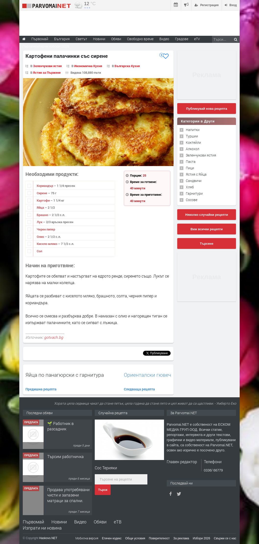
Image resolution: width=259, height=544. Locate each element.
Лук (40, 222)
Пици (190, 168)
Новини (99, 38)
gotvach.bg (53, 337)
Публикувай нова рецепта (206, 108)
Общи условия (135, 538)
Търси (102, 490)
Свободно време (140, 38)
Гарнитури (194, 193)
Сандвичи (193, 180)
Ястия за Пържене (47, 72)
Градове (181, 38)
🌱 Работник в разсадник (60, 426)
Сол (39, 251)
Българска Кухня (127, 66)
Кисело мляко (47, 244)
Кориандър (45, 185)
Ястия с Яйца (196, 174)
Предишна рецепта (41, 389)
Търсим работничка (65, 456)
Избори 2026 (201, 538)
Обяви (100, 522)
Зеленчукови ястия (47, 66)
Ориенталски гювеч (147, 375)
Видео (80, 522)
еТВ (117, 522)
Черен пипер (46, 229)
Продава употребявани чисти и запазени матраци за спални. (68, 495)
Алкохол (192, 148)
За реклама (181, 538)
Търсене (206, 243)
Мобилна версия (86, 538)
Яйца (41, 207)
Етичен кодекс (112, 538)
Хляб (190, 187)
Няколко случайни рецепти (206, 215)
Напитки (193, 129)
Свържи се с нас (225, 538)
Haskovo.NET (48, 538)
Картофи (43, 200)
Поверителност (159, 538)
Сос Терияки (106, 467)
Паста (191, 161)
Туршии (192, 136)
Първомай (33, 522)
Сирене (42, 193)
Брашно (43, 215)
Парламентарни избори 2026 (45, 46)
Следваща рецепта (139, 389)
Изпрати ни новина (42, 528)
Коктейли (193, 142)
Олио (41, 236)
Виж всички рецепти (206, 229)
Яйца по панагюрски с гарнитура (64, 374)
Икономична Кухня (88, 66)
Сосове (191, 199)
